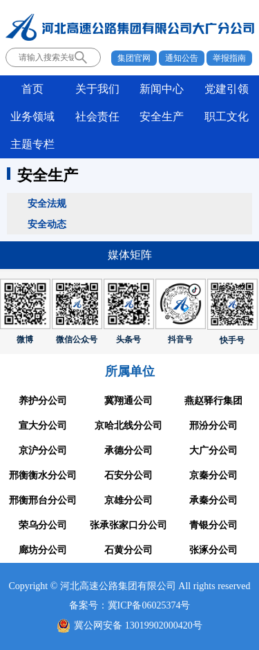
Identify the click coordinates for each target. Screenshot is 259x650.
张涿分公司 (213, 550)
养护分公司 (43, 401)
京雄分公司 (128, 500)
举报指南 (229, 58)
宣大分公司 (43, 425)
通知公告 (181, 58)
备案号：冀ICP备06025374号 (130, 605)
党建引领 (226, 89)
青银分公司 (213, 525)
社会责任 (97, 116)
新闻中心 (162, 89)
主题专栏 (32, 144)
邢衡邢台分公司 (43, 500)
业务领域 (32, 116)
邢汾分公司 (213, 425)
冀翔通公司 (128, 401)
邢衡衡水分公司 (43, 475)
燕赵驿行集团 (213, 401)
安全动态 (47, 224)
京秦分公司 (213, 475)
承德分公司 (128, 450)
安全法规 (47, 203)
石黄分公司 (128, 550)
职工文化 (226, 116)
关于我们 (97, 89)
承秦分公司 (213, 500)
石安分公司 (128, 475)
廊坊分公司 (43, 550)
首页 (32, 89)
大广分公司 (213, 450)
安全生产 (162, 116)
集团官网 (134, 58)
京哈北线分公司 (128, 425)
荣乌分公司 (43, 525)
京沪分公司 (43, 450)
